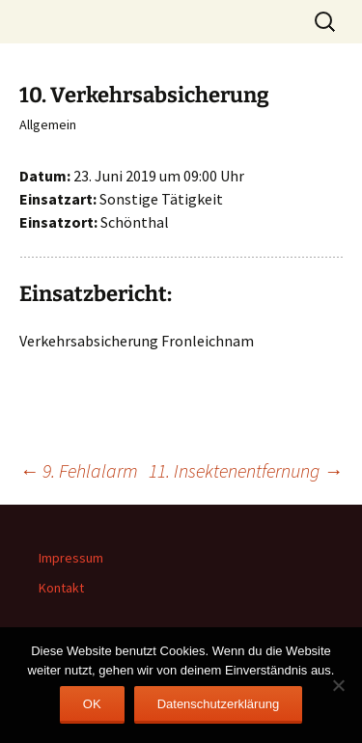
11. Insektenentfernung (246, 470)
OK (92, 704)
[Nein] (338, 685)
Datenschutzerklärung (218, 704)
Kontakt (61, 587)
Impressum (71, 557)
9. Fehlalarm (78, 470)
